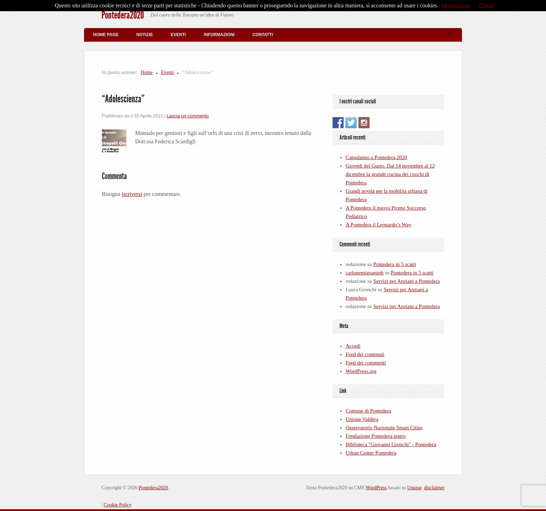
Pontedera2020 (123, 15)
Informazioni (219, 34)
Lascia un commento (188, 115)
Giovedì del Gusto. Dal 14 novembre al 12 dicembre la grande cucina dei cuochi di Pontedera (390, 174)
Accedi (352, 346)
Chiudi (486, 5)
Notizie (144, 34)
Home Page (105, 34)
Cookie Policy (118, 504)
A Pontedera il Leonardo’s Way (378, 224)
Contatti (262, 34)
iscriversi (131, 194)
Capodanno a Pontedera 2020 (376, 157)
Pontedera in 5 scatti (394, 264)
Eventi (178, 34)
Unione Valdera (361, 419)
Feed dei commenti (365, 363)
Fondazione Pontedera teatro (375, 436)
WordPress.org (360, 371)
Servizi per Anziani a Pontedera (406, 281)
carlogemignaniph (364, 272)
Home (147, 72)
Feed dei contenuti (364, 354)
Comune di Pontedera (368, 411)
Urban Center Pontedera (370, 453)
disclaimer (434, 487)
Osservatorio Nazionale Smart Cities (383, 427)
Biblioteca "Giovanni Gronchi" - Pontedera (390, 444)
